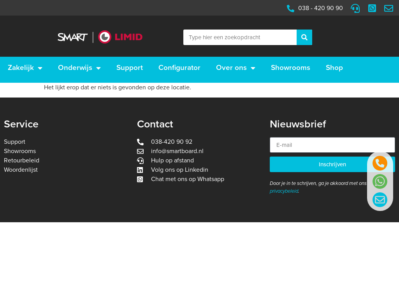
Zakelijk (25, 67)
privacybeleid (284, 191)
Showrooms (290, 67)
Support (129, 67)
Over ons (235, 67)
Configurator (179, 67)
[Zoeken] (304, 37)
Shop (334, 67)
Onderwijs (79, 67)
